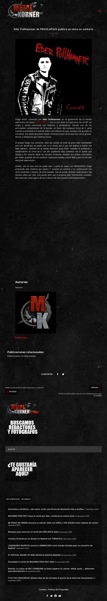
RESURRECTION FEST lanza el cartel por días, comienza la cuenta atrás (41, 515)
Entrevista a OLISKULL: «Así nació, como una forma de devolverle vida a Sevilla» (46, 508)
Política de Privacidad (58, 588)
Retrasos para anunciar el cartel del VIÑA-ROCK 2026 (33, 531)
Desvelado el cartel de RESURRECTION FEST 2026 (31, 561)
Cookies (42, 588)
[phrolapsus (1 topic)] (26, 498)
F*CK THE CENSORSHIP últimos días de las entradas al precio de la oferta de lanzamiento (50, 577)
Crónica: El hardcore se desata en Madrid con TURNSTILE (35, 538)
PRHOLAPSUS (41, 121)
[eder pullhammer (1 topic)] (12, 498)
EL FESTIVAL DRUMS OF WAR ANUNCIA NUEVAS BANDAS (34, 554)
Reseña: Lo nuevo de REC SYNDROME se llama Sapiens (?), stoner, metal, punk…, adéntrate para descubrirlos (51, 569)
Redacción (21, 336)
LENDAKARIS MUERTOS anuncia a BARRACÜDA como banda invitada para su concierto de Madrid (50, 546)
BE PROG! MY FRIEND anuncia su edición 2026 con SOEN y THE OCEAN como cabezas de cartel (52, 522)
